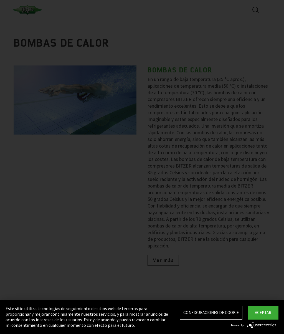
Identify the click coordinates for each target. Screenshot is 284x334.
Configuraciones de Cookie (211, 312)
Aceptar (263, 312)
